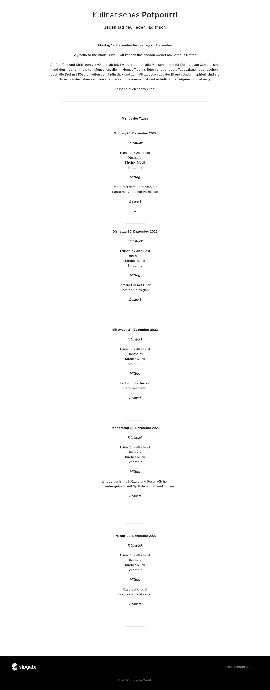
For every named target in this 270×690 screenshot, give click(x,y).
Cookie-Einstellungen (238, 667)
